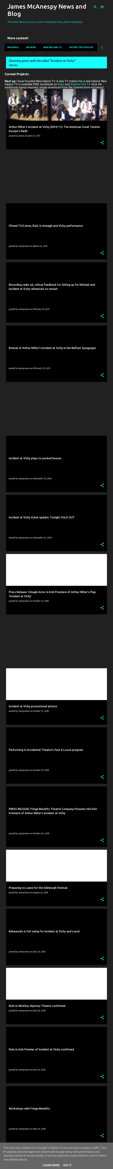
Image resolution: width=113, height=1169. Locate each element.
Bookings (13, 47)
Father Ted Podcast (81, 47)
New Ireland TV (52, 47)
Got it (67, 1165)
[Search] (95, 7)
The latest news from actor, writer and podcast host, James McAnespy (44, 22)
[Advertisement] (56, 176)
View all (13, 65)
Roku (61, 84)
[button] (102, 143)
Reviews (31, 47)
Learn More (51, 1165)
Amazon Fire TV (80, 84)
